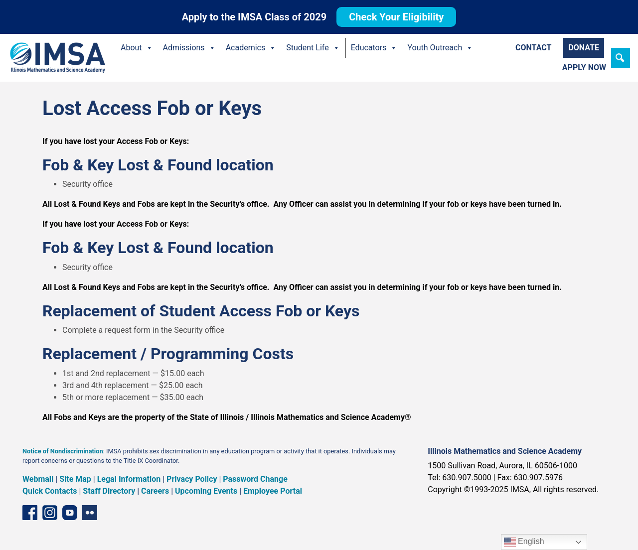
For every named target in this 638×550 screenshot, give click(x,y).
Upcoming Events (206, 491)
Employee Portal (272, 491)
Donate (583, 47)
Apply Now (584, 67)
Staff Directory (109, 491)
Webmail (37, 479)
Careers (155, 491)
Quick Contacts (49, 491)
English (524, 542)
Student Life (312, 48)
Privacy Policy (191, 479)
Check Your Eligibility (396, 17)
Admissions (189, 48)
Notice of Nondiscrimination (62, 451)
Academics (251, 48)
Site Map (75, 479)
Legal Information (129, 479)
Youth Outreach (440, 48)
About (137, 48)
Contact (533, 47)
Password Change (255, 479)
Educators (374, 48)
